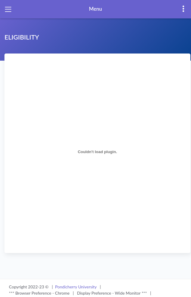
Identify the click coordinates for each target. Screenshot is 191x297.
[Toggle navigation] (8, 9)
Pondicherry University (76, 286)
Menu (95, 9)
